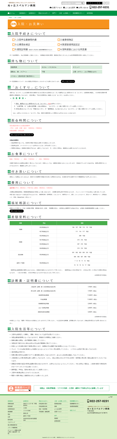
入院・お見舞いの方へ (60, 401)
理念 (9, 414)
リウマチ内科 (26, 410)
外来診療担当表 (43, 406)
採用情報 (90, 13)
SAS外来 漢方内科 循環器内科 (30, 419)
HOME (10, 17)
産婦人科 (25, 413)
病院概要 (10, 411)
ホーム (11, 13)
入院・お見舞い (64, 13)
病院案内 (22, 13)
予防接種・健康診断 (44, 411)
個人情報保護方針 (12, 425)
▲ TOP (110, 397)
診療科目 (32, 13)
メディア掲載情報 (12, 427)
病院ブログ (73, 410)
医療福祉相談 (58, 403)
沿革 (9, 417)
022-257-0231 (99, 7)
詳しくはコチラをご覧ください (22, 135)
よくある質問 (69, 8)
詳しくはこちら (68, 81)
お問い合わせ (82, 8)
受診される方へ (43, 13)
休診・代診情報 (43, 409)
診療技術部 (57, 421)
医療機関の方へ (78, 13)
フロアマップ (11, 422)
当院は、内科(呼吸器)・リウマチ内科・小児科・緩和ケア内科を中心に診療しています (71, 388)
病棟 (55, 406)
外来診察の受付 (43, 403)
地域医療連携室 (74, 406)
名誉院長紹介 (11, 409)
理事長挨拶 (11, 403)
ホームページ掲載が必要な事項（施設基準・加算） (14, 432)
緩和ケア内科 (26, 416)
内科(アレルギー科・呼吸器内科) (30, 404)
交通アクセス (56, 8)
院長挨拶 (10, 406)
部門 (53, 13)
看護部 (56, 418)
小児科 (25, 408)
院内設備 (10, 419)
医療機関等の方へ (74, 403)
